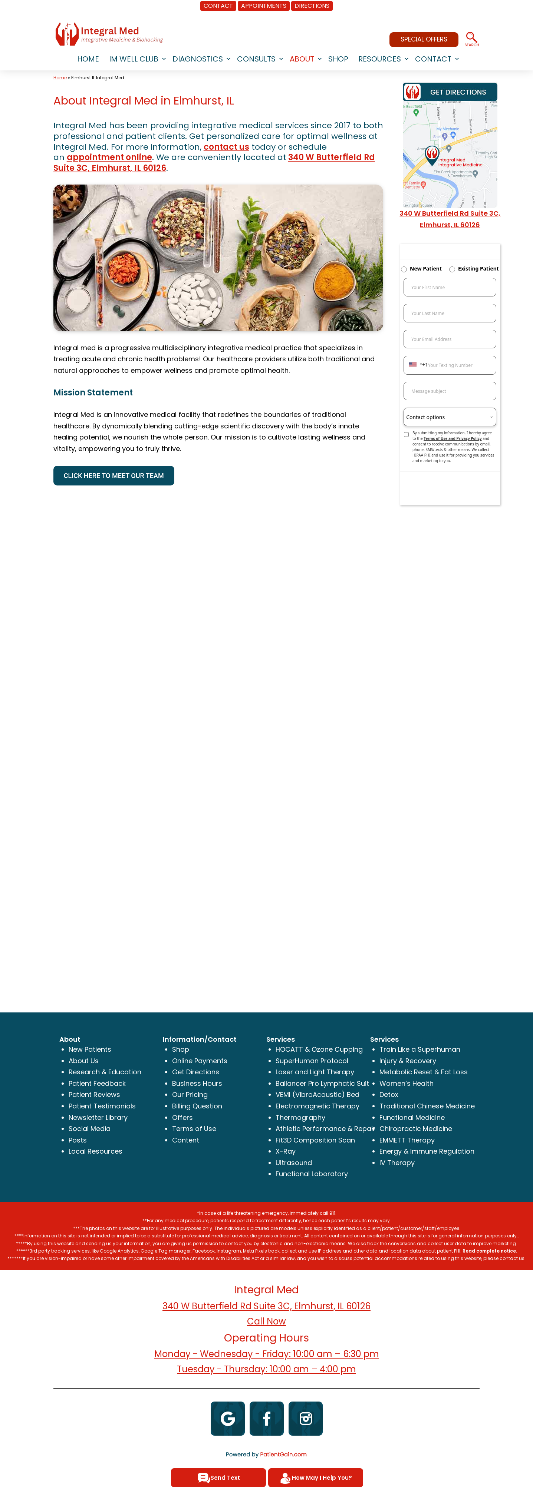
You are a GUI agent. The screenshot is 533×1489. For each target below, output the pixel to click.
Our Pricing (190, 1094)
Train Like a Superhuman (419, 1049)
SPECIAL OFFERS (424, 39)
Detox (388, 1094)
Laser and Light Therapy (315, 1072)
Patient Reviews (94, 1094)
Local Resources (95, 1151)
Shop (180, 1049)
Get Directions (195, 1072)
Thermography (300, 1117)
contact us (226, 147)
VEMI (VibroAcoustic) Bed (317, 1094)
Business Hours (197, 1083)
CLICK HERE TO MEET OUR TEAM (114, 476)
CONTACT (218, 5)
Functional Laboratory (312, 1173)
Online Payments (199, 1060)
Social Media (90, 1128)
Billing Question (197, 1106)
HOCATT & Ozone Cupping (319, 1049)
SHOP (338, 59)
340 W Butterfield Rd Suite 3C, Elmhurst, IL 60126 (266, 1306)
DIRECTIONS (312, 5)
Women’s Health (406, 1083)
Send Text (218, 1478)
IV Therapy (397, 1162)
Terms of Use (194, 1128)
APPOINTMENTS (263, 5)
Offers (182, 1117)
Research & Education (105, 1072)
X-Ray (286, 1151)
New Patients (90, 1049)
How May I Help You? (315, 1478)
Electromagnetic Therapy (317, 1106)
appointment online (109, 157)
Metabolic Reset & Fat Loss (423, 1072)
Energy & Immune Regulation (426, 1151)
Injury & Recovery (407, 1060)
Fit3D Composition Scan (315, 1140)
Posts (78, 1140)
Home (60, 77)
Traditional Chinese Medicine (427, 1106)
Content (185, 1140)
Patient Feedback (97, 1083)
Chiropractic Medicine (415, 1128)
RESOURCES (379, 59)
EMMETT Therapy (407, 1140)
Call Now (266, 1321)
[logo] (109, 34)
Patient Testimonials (102, 1106)
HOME (88, 59)
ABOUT (302, 59)
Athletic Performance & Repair (325, 1128)
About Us (84, 1060)
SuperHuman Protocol (312, 1060)
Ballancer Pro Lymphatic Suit (322, 1083)
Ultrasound (294, 1162)
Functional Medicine (412, 1117)
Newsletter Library (98, 1117)
